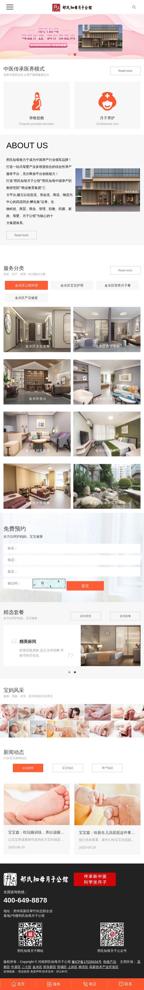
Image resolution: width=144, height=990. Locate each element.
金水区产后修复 (26, 435)
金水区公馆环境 (26, 422)
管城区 (62, 967)
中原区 (16, 967)
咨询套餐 (125, 652)
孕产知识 (107, 830)
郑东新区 (49, 967)
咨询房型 (85, 652)
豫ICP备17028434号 (87, 962)
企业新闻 (28, 830)
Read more (125, 70)
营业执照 (23, 971)
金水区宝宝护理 (71, 422)
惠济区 (83, 967)
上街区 (72, 967)
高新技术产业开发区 (104, 967)
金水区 (37, 967)
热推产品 (109, 962)
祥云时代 (61, 971)
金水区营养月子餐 (118, 422)
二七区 (27, 967)
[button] (69, 54)
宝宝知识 (67, 830)
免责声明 (36, 971)
